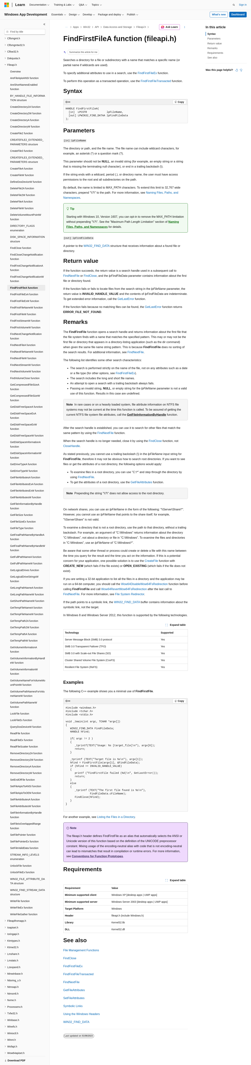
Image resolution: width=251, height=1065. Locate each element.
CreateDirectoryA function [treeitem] (24, 107)
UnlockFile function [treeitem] (20, 853)
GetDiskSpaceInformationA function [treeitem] (25, 432)
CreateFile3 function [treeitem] (21, 138)
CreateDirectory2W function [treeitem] (25, 100)
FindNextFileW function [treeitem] (23, 345)
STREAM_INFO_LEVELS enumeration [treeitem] (24, 844)
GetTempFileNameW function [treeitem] (26, 601)
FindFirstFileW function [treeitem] (23, 301)
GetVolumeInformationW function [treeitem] (24, 659)
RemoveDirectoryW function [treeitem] (26, 760)
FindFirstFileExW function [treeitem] (24, 288)
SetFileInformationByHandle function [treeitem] (26, 802)
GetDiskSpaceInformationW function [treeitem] (25, 443)
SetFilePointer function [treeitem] (23, 822)
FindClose (90, 275)
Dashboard (237, 14)
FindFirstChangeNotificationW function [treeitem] (27, 266)
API (97, 27)
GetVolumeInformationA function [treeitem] (23, 637)
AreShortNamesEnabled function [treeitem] (23, 74)
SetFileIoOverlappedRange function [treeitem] (25, 813)
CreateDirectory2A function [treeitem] (25, 94)
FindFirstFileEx (147, 73)
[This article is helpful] (237, 70)
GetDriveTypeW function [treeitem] (24, 458)
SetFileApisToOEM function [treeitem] (25, 780)
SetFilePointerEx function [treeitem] (24, 829)
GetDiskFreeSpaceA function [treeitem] (26, 394)
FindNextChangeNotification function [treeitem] (26, 323)
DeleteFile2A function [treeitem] (22, 175)
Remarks (212, 48)
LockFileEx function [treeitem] (21, 707)
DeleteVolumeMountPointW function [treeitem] (25, 204)
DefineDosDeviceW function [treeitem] (26, 169)
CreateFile (151, 560)
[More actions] (184, 27)
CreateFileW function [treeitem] (22, 162)
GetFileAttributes (141, 482)
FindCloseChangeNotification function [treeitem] (26, 244)
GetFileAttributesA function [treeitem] (25, 464)
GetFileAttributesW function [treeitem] (25, 484)
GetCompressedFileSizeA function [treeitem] (24, 374)
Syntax (211, 33)
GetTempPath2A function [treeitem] (24, 608)
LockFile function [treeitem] (19, 701)
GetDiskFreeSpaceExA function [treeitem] (23, 403)
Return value (214, 43)
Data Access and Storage (117, 27)
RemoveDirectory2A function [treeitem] (26, 740)
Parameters (213, 38)
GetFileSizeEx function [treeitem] (23, 509)
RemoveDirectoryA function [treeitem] (25, 754)
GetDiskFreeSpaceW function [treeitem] (26, 423)
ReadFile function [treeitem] (20, 720)
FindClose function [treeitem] (20, 235)
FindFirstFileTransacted (156, 81)
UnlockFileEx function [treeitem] (22, 859)
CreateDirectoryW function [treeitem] (25, 114)
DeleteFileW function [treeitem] (21, 195)
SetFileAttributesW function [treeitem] (25, 793)
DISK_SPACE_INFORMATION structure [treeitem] (27, 226)
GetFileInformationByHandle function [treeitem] (26, 493)
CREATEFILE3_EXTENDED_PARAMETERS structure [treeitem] (27, 147)
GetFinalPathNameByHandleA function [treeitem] (27, 524)
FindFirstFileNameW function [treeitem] (26, 295)
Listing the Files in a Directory (116, 816)
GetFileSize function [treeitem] (21, 502)
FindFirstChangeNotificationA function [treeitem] (26, 255)
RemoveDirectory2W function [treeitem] (26, 747)
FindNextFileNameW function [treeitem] (26, 339)
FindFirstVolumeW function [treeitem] (25, 315)
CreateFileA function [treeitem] (21, 156)
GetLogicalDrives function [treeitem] (24, 557)
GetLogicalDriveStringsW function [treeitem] (24, 566)
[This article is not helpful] (241, 70)
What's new (219, 14)
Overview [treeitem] (15, 59)
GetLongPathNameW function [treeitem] (27, 581)
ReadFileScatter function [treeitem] (24, 734)
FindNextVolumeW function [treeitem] (25, 359)
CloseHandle (71, 446)
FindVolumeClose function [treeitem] (25, 365)
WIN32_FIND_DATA (96, 245)
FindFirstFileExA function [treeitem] (24, 281)
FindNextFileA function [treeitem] (22, 332)
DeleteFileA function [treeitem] (21, 189)
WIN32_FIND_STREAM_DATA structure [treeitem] (27, 880)
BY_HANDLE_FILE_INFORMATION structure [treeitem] (27, 85)
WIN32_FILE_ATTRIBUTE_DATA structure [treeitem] (27, 868)
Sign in (243, 4)
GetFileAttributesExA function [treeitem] (26, 471)
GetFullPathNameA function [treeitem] (25, 544)
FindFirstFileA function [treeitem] (24, 275)
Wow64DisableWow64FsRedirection (144, 584)
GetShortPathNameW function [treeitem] (27, 588)
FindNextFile (71, 275)
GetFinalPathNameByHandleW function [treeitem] (27, 535)
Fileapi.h (141, 27)
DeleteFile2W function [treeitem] (22, 182)
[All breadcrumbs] (66, 27)
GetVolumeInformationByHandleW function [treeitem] (27, 648)
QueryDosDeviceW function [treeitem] (25, 714)
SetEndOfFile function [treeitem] (22, 767)
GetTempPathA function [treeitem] (23, 621)
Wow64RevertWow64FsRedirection (124, 589)
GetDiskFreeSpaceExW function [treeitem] (23, 414)
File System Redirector (129, 594)
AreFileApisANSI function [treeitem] (24, 65)
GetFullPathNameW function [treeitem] (26, 551)
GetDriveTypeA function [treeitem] (23, 451)
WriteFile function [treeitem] (20, 888)
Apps (76, 27)
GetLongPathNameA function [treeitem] (26, 575)
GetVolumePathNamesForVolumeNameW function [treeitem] (27, 681)
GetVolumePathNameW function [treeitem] (23, 692)
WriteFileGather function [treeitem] (23, 901)
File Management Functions (81, 950)
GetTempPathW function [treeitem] (24, 628)
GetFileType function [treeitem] (21, 515)
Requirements (215, 52)
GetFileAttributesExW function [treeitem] (27, 478)
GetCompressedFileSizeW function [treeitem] (25, 385)
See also (212, 57)
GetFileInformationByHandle (146, 414)
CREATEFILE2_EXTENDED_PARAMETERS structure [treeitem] (27, 129)
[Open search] (233, 5)
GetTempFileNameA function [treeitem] (26, 595)
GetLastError (125, 298)
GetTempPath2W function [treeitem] (24, 614)
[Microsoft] (6, 5)
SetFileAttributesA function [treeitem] (25, 787)
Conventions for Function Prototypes (97, 856)
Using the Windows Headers (81, 1014)
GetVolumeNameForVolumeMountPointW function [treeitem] (27, 670)
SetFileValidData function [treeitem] (24, 835)
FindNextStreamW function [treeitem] (25, 352)
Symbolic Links (73, 1006)
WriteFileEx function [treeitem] (21, 895)
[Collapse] (44, 24)
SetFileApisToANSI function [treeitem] (25, 773)
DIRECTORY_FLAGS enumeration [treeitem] (22, 215)
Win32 (86, 27)
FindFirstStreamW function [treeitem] (25, 308)
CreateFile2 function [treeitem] (21, 120)
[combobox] (24, 32)
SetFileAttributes (74, 998)
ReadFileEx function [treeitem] (21, 727)
